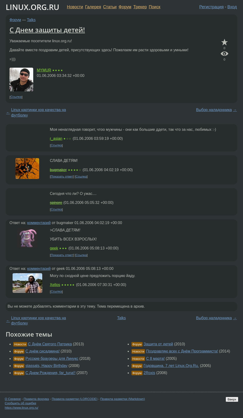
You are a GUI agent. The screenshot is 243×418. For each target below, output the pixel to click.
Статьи (110, 7)
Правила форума (36, 399)
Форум (125, 7)
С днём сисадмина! (42, 351)
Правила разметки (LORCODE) (75, 399)
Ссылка (16, 97)
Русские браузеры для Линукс (51, 359)
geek (54, 248)
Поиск (154, 7)
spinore (56, 203)
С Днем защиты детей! (47, 29)
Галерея (93, 7)
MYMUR (44, 70)
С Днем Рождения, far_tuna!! (50, 373)
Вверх (232, 399)
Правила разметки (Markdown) (122, 399)
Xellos (55, 285)
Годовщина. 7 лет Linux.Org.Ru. (171, 366)
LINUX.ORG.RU (32, 7)
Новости (75, 7)
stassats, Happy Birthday (46, 366)
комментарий (39, 223)
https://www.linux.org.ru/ (21, 407)
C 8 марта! (155, 359)
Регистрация (211, 7)
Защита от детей (158, 344)
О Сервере (13, 399)
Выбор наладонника (214, 110)
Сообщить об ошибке (20, 403)
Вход (232, 7)
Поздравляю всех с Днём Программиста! (182, 351)
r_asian (56, 138)
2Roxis (149, 373)
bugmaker (58, 170)
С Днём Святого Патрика (50, 344)
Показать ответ (62, 176)
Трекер (140, 7)
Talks (31, 20)
